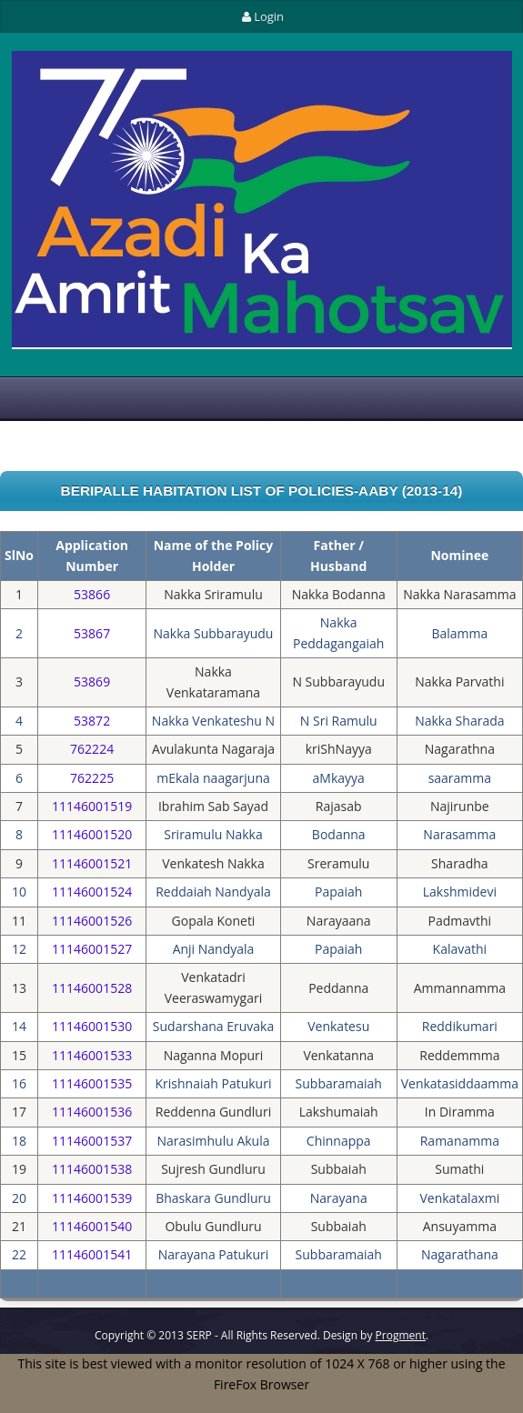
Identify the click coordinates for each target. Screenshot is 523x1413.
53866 (92, 594)
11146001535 (92, 1083)
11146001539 (92, 1198)
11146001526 (92, 920)
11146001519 (92, 806)
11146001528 (92, 988)
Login (261, 16)
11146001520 (92, 834)
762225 (92, 778)
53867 (92, 633)
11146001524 (92, 891)
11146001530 (92, 1026)
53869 (92, 681)
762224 (92, 748)
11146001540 (92, 1226)
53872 (92, 720)
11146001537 (92, 1140)
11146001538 (92, 1169)
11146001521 (92, 863)
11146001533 (92, 1055)
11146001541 (92, 1254)
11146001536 (92, 1111)
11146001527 (92, 948)
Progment (401, 1335)
